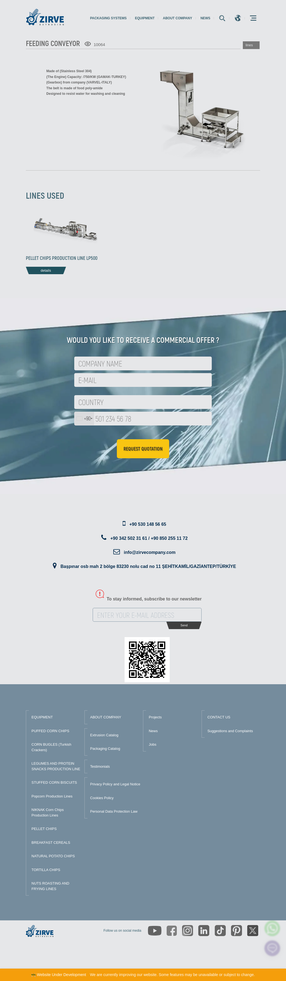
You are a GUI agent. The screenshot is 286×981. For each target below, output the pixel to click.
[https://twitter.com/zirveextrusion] (252, 930)
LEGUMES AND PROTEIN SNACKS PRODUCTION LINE (56, 766)
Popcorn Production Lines (52, 796)
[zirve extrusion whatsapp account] (272, 928)
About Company (177, 18)
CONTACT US (218, 717)
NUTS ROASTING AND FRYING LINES (50, 886)
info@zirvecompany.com (149, 552)
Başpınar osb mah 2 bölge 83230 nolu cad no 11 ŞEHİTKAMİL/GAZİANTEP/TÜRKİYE (148, 566)
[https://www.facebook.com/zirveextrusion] (172, 931)
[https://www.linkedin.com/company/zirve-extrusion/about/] (203, 930)
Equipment (145, 18)
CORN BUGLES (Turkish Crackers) (52, 747)
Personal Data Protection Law (114, 811)
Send (184, 625)
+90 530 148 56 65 (147, 524)
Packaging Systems (108, 18)
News (205, 18)
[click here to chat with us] (272, 948)
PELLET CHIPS (44, 829)
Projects (155, 717)
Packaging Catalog (105, 748)
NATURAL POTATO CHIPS (53, 856)
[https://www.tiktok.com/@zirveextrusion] (220, 930)
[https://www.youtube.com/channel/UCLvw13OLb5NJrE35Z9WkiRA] (154, 931)
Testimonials (100, 766)
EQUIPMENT (42, 717)
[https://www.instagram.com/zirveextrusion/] (187, 930)
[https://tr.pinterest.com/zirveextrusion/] (236, 930)
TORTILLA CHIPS (46, 870)
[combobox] (84, 418)
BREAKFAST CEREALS (51, 842)
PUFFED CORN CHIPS (50, 731)
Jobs (152, 744)
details (46, 270)
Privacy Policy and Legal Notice (115, 784)
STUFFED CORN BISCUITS (54, 782)
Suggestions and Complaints (230, 731)
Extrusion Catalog (104, 735)
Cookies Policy (102, 798)
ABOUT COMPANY (105, 717)
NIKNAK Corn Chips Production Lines (48, 812)
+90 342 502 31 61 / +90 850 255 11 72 (149, 538)
